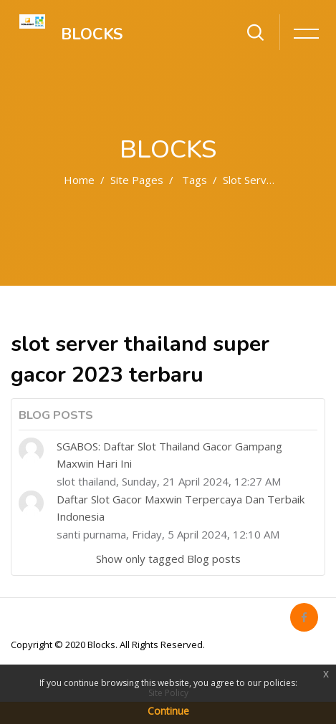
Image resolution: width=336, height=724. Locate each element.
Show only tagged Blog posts (168, 558)
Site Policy (168, 693)
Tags (194, 180)
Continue (168, 711)
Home (79, 180)
